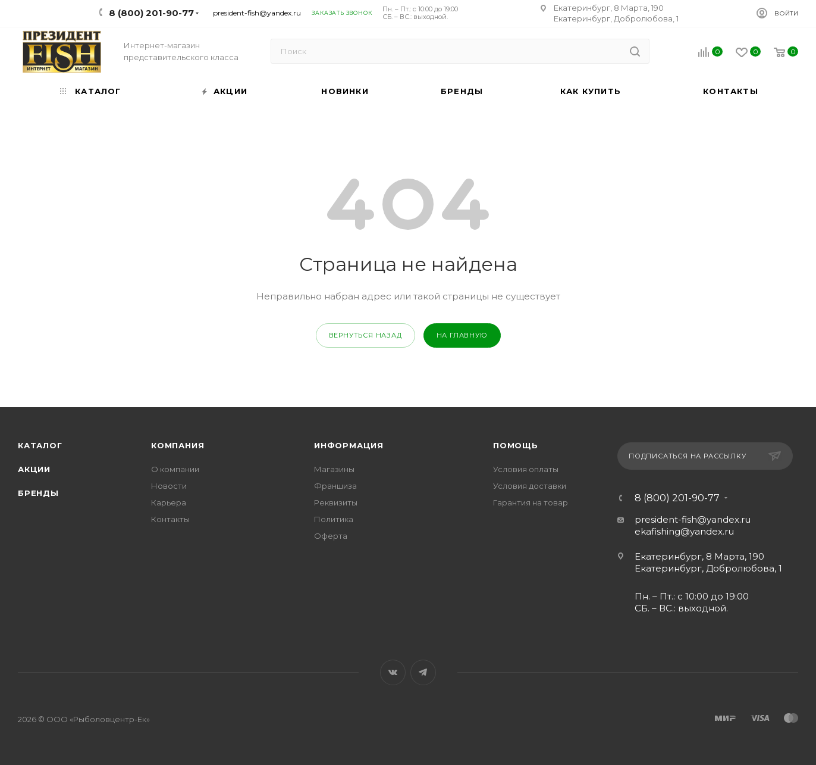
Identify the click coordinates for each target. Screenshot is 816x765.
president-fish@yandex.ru (257, 12)
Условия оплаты (525, 469)
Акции (34, 469)
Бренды (38, 493)
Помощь (515, 445)
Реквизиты (335, 502)
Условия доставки (529, 486)
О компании (175, 469)
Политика (333, 519)
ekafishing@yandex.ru (684, 531)
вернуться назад (365, 335)
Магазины (334, 469)
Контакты (170, 519)
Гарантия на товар (530, 502)
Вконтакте (393, 672)
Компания (177, 445)
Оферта (330, 536)
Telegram (423, 672)
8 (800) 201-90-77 (677, 498)
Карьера (168, 502)
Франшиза (335, 486)
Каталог (40, 445)
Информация (349, 445)
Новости (169, 486)
